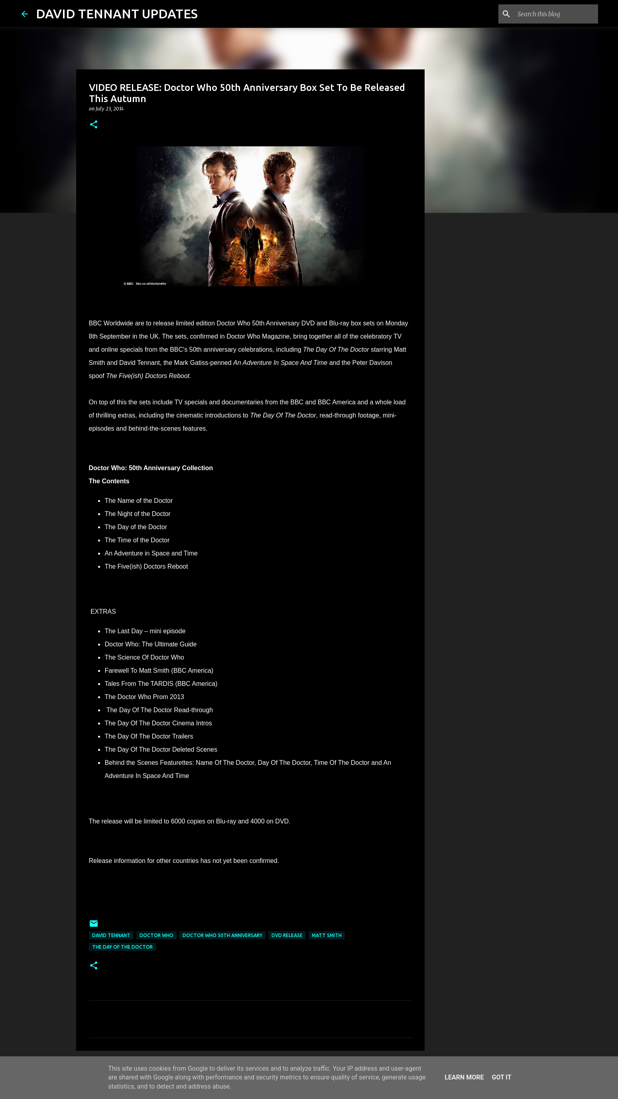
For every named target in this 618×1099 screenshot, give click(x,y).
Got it (501, 1077)
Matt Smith (327, 935)
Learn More (464, 1077)
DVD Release (287, 935)
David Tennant (111, 935)
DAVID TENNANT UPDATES (117, 13)
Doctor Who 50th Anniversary (222, 935)
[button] (93, 125)
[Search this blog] (556, 14)
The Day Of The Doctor (122, 946)
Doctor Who (156, 935)
